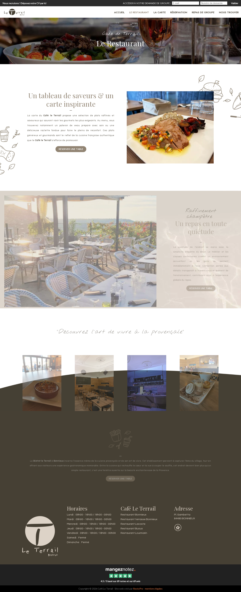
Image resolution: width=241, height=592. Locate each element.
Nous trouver (229, 12)
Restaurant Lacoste (133, 524)
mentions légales (153, 588)
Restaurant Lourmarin (134, 533)
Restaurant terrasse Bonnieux (139, 519)
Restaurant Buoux (132, 528)
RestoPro (138, 588)
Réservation (178, 12)
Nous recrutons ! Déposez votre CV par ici (24, 3)
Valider (234, 3)
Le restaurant (139, 12)
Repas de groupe (203, 12)
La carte (160, 12)
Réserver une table (71, 149)
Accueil (119, 12)
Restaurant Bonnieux (133, 514)
